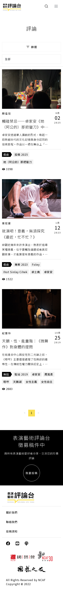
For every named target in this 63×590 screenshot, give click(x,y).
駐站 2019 (21, 374)
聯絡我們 (11, 522)
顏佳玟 (6, 113)
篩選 (31, 47)
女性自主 (47, 382)
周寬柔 (49, 374)
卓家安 (48, 272)
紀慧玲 (6, 333)
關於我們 (11, 512)
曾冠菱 (6, 223)
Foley (36, 264)
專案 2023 (21, 264)
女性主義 (31, 382)
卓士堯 (35, 272)
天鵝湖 (17, 382)
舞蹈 (6, 374)
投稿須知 (11, 531)
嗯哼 (6, 382)
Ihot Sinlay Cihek (15, 272)
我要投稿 (32, 473)
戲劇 (6, 154)
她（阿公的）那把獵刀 (17, 162)
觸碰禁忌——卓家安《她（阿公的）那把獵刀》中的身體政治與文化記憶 (25, 126)
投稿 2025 (21, 154)
